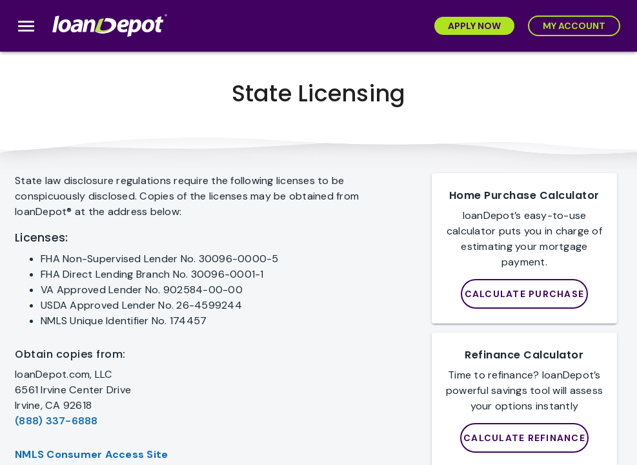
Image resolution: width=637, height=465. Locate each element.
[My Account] (574, 26)
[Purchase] (524, 438)
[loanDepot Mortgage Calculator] (524, 294)
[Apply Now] (474, 26)
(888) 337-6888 (56, 421)
